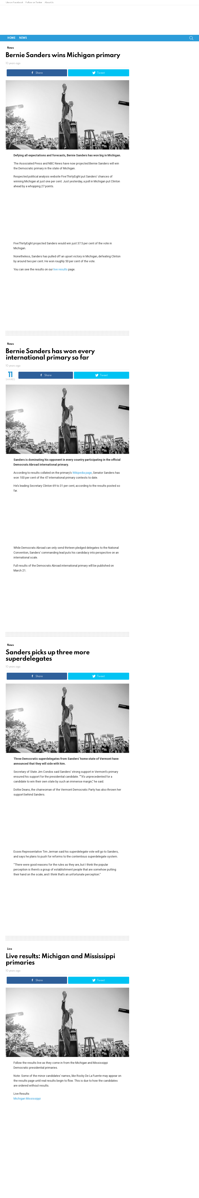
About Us (49, 2)
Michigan (19, 1081)
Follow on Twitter (33, 2)
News (23, 21)
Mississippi (33, 1081)
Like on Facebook (14, 2)
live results (60, 252)
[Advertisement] (67, 198)
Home (11, 21)
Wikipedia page (82, 455)
